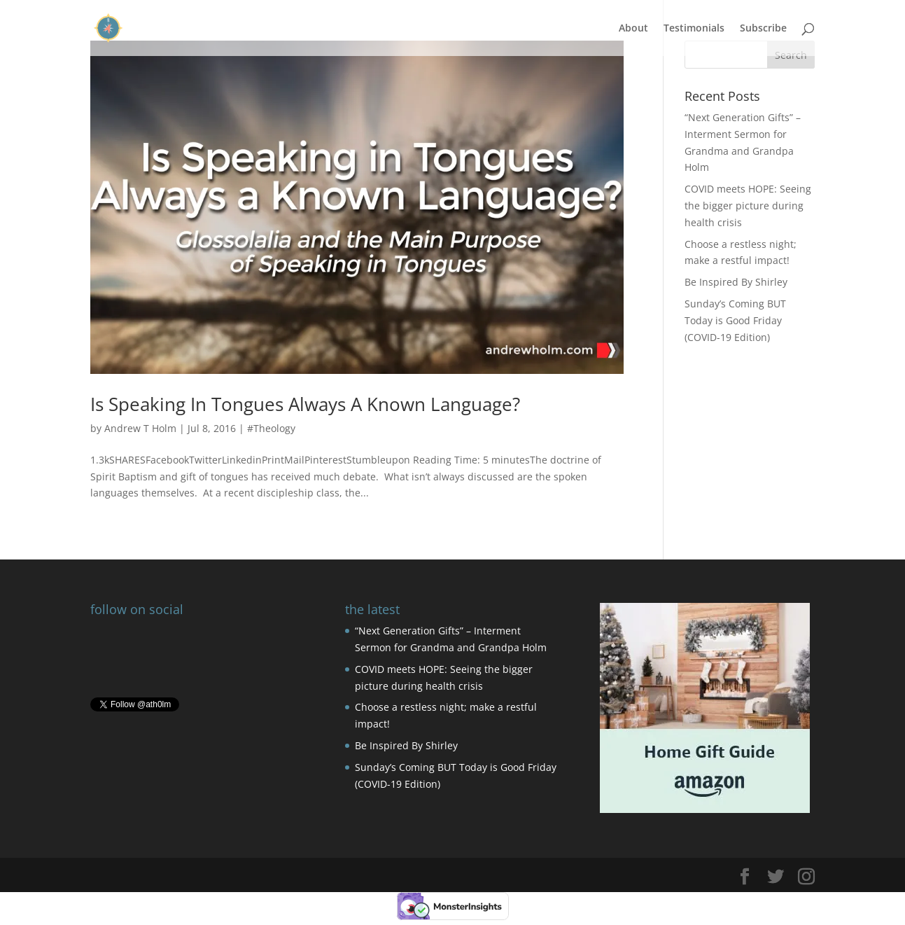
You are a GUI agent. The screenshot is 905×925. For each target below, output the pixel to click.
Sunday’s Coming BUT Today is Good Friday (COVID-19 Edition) (735, 320)
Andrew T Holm (140, 428)
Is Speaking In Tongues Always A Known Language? (305, 404)
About (633, 28)
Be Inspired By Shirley (736, 281)
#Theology (271, 428)
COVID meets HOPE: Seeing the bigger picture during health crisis (748, 205)
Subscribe (763, 28)
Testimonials (694, 28)
